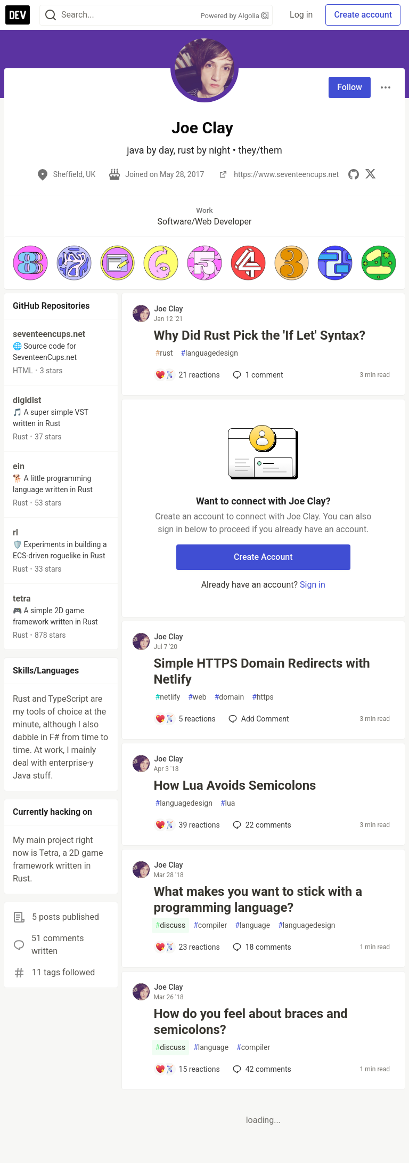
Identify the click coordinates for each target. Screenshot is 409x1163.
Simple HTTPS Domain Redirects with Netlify (262, 671)
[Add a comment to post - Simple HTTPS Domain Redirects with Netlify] (185, 718)
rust (164, 353)
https (263, 697)
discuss (171, 925)
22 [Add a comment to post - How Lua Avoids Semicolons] (261, 825)
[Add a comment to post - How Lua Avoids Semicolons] (187, 825)
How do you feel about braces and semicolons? (251, 1021)
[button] (30, 262)
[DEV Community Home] (17, 15)
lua (227, 803)
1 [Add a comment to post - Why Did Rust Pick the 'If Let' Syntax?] (257, 374)
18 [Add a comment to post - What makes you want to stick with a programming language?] (261, 947)
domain (229, 697)
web (197, 697)
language (252, 925)
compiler (210, 925)
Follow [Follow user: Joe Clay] (349, 87)
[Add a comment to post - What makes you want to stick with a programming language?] (187, 947)
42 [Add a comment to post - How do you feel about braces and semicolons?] (261, 1069)
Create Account (263, 557)
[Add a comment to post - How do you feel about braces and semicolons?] (187, 1069)
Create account (363, 15)
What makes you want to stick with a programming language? (258, 899)
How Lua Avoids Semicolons (235, 785)
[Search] (50, 15)
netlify (168, 697)
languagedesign (209, 353)
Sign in (312, 585)
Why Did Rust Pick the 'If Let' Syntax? (260, 335)
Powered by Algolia (235, 16)
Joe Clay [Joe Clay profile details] (168, 308)
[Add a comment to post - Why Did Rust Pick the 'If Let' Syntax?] (187, 374)
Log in (301, 15)
